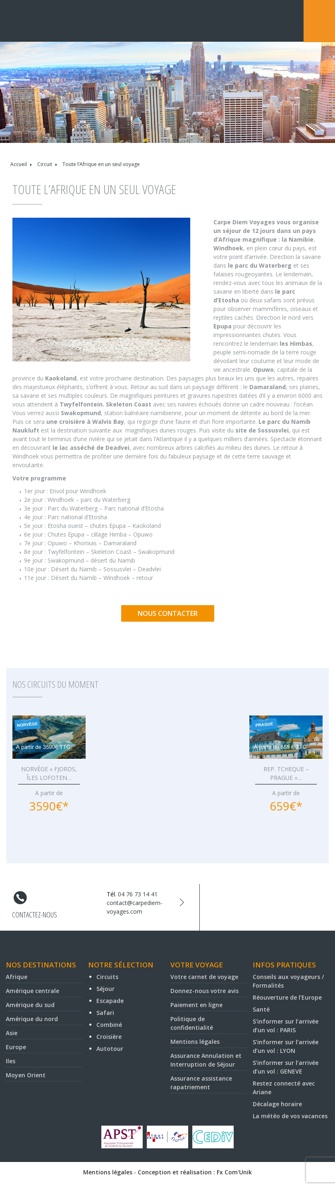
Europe (16, 1047)
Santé (261, 1009)
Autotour (109, 1049)
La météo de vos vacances (290, 1116)
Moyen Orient (25, 1075)
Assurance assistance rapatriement (201, 1082)
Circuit (44, 164)
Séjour (105, 989)
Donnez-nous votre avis (204, 991)
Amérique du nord (32, 1019)
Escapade (110, 1001)
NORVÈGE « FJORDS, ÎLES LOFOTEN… (49, 773)
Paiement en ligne (196, 1005)
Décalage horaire (277, 1104)
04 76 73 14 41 (138, 894)
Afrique (16, 977)
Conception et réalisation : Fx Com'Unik (195, 1172)
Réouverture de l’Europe (287, 997)
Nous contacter (168, 613)
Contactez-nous (34, 915)
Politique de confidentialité (191, 1023)
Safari (105, 1013)
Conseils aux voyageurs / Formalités (288, 981)
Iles (10, 1061)
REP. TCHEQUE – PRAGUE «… (286, 773)
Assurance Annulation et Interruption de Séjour (206, 1060)
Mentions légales (195, 1041)
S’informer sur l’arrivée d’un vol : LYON (285, 1046)
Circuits (107, 977)
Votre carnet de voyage (204, 977)
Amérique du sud (30, 1005)
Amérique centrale (32, 991)
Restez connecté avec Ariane (284, 1087)
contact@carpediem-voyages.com (135, 907)
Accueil (18, 164)
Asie (11, 1033)
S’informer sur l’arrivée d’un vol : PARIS (285, 1025)
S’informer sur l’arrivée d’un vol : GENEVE (285, 1067)
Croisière (109, 1037)
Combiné (109, 1025)
